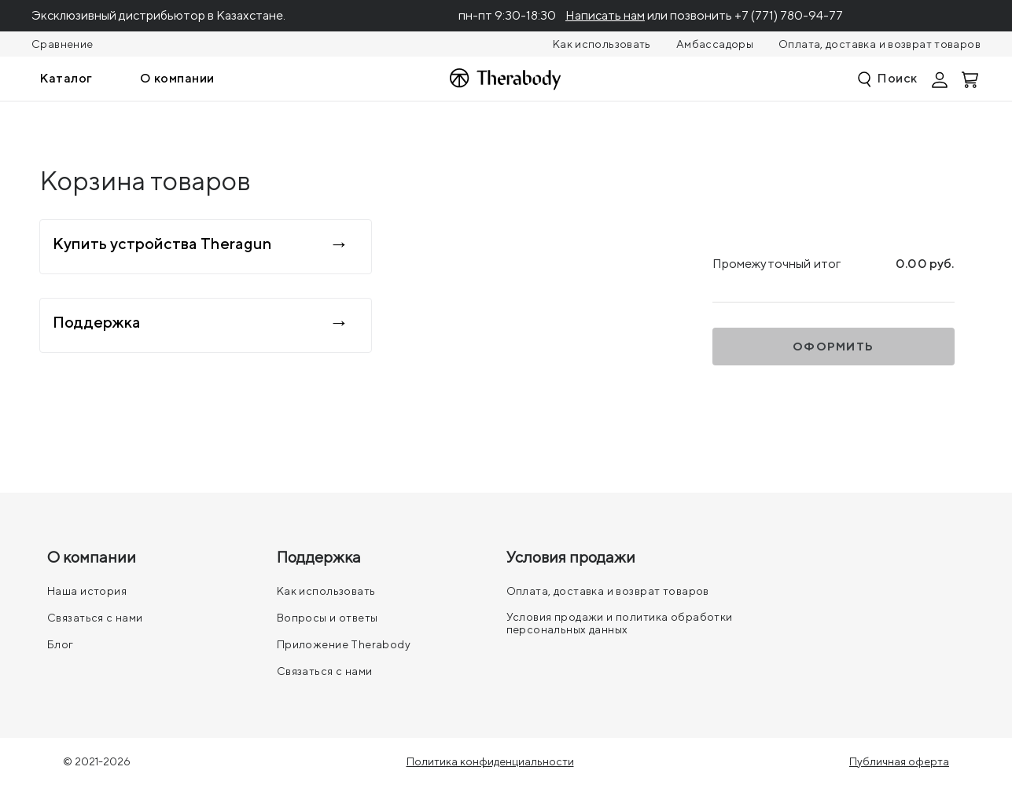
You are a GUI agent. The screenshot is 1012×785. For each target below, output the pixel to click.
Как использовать (602, 44)
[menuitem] (66, 79)
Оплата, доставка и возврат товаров (879, 44)
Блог (60, 644)
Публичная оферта (899, 761)
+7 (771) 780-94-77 (788, 15)
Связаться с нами (95, 617)
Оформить (833, 346)
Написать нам (605, 15)
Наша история (87, 591)
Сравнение (62, 44)
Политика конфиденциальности (490, 761)
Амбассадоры (714, 44)
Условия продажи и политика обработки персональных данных (619, 623)
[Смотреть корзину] (971, 78)
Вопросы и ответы (327, 617)
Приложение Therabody (343, 644)
